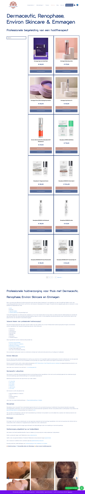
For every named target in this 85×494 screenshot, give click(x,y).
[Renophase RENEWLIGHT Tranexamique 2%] (66, 237)
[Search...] (16, 38)
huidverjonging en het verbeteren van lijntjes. (36, 443)
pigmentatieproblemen (12, 410)
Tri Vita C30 (12, 381)
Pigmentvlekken (13, 311)
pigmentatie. (48, 437)
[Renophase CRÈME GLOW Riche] (66, 117)
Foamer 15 (11, 385)
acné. (34, 410)
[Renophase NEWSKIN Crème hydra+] (66, 158)
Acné (10, 308)
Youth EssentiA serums (49, 363)
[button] (8, 478)
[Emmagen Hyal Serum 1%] (66, 77)
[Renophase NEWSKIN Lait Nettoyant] (41, 197)
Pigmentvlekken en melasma (16, 343)
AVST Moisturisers (39, 363)
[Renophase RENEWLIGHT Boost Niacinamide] (41, 237)
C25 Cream (12, 382)
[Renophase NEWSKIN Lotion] (66, 197)
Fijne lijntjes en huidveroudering (17, 346)
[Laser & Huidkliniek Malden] (13, 1)
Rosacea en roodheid (14, 345)
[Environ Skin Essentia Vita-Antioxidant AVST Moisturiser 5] (41, 117)
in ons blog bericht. (32, 367)
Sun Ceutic (11, 384)
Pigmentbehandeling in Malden (34, 400)
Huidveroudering (13, 312)
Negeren (70, 492)
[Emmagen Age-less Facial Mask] (41, 38)
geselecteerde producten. (38, 440)
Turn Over (11, 388)
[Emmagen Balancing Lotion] (66, 38)
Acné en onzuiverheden (14, 342)
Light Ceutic (12, 387)
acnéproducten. (33, 435)
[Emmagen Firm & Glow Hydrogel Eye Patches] (41, 77)
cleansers (57, 363)
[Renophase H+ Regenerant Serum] (41, 158)
